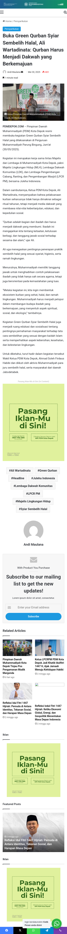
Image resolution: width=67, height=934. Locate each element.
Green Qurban (48, 470)
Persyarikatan (21, 21)
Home (7, 21)
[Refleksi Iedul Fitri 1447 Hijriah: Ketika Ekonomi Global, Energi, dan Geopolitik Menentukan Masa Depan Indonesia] (49, 693)
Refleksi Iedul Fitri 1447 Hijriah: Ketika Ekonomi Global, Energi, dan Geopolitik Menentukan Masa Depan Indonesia (48, 712)
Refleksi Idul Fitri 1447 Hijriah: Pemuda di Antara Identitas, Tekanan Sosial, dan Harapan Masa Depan (31, 844)
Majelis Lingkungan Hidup (34, 501)
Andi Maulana (13, 72)
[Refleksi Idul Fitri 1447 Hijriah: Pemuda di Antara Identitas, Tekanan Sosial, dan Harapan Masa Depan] (17, 691)
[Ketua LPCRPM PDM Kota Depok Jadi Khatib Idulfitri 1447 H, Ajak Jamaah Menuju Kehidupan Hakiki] (49, 648)
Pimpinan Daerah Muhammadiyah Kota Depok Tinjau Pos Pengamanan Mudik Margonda (14, 666)
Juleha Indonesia (44, 478)
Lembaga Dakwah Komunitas (34, 486)
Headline (18, 478)
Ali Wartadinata (20, 470)
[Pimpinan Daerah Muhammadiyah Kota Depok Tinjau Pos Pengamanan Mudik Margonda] (17, 648)
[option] (33, 832)
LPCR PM (34, 493)
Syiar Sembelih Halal (34, 509)
